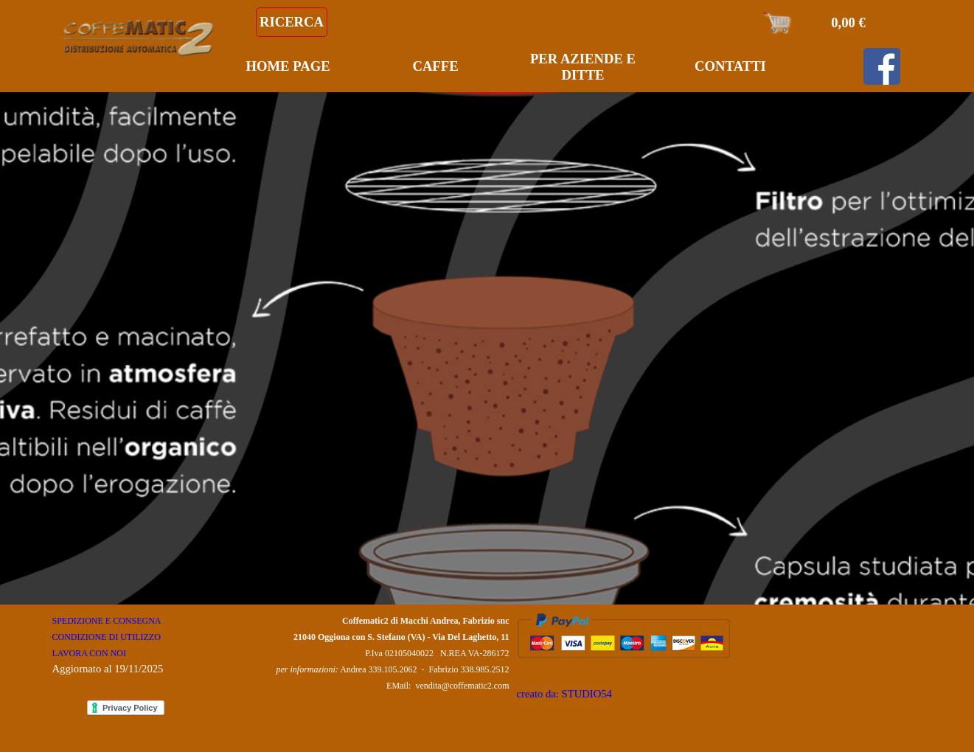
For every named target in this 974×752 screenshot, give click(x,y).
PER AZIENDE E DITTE (583, 67)
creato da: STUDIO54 (564, 694)
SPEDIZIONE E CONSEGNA (106, 621)
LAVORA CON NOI (89, 653)
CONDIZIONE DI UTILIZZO (106, 637)
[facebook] (881, 66)
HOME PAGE (288, 66)
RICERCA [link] (292, 21)
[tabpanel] (129, 644)
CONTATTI (730, 66)
